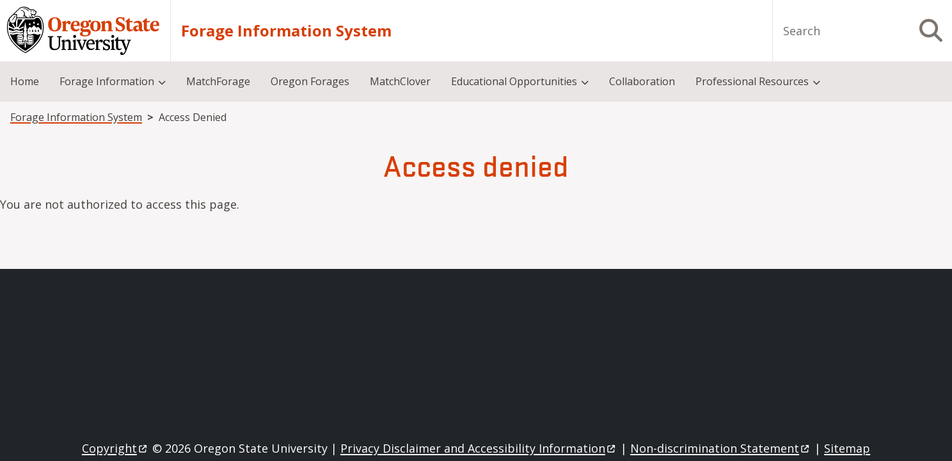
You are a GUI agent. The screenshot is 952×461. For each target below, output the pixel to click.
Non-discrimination (720, 448)
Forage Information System (286, 30)
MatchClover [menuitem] (400, 81)
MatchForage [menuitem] (218, 81)
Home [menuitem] (24, 81)
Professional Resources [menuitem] (752, 81)
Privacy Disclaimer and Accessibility (478, 448)
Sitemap (847, 448)
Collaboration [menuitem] (642, 81)
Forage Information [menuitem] (107, 81)
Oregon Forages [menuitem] (310, 81)
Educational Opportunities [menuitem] (514, 81)
